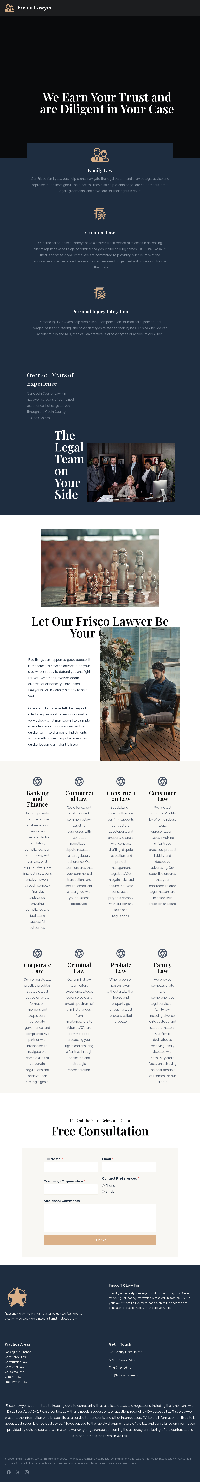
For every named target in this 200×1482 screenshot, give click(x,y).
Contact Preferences (120, 1185)
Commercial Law (15, 1357)
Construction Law (16, 1362)
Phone (110, 1192)
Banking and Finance (18, 1352)
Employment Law (16, 1382)
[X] (18, 1472)
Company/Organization (64, 1188)
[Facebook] (9, 1472)
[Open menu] (191, 8)
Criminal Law (13, 1377)
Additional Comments (62, 1207)
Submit (100, 1246)
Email (107, 1165)
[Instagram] (27, 1472)
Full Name (53, 1165)
